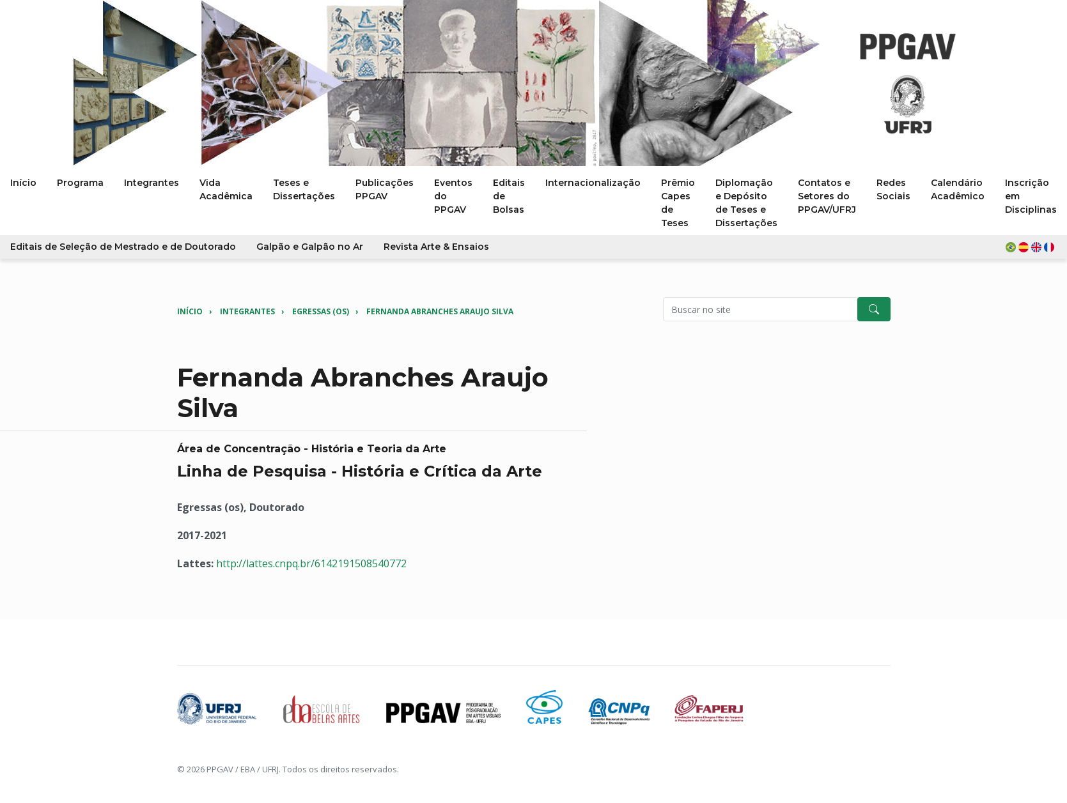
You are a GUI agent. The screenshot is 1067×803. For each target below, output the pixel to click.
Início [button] (23, 182)
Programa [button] (80, 182)
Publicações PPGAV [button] (384, 189)
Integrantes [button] (151, 182)
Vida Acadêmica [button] (226, 189)
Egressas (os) (320, 311)
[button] (1031, 247)
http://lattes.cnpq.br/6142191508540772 (311, 563)
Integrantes (247, 311)
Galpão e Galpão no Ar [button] (309, 246)
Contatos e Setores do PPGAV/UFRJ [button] (827, 196)
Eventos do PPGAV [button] (453, 196)
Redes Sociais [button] (893, 189)
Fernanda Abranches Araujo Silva (439, 311)
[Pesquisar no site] (760, 309)
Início (190, 311)
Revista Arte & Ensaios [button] (436, 246)
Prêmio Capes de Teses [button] (678, 203)
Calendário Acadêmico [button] (958, 189)
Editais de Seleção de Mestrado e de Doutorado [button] (123, 246)
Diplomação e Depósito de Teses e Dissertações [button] (746, 203)
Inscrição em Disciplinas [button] (1031, 196)
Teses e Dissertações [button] (304, 189)
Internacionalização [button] (593, 182)
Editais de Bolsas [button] (509, 196)
